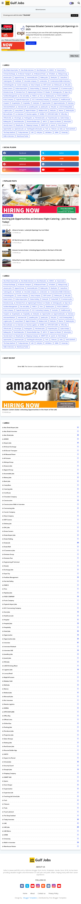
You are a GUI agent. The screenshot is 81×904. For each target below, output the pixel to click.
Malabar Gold (43, 110)
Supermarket (7, 129)
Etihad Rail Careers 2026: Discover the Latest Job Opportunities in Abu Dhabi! (38, 260)
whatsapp (22, 159)
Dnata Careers (7, 88)
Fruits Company (8, 99)
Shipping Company (32, 125)
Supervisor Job (19, 129)
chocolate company (30, 81)
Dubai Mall (54, 88)
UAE (32, 132)
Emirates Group (8, 92)
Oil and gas (17, 118)
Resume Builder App (33, 121)
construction (43, 81)
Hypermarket (46, 103)
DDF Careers (47, 85)
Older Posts (74, 56)
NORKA (42, 114)
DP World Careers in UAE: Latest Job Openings (28, 240)
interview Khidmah (9, 107)
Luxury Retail (19, 110)
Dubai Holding (34, 88)
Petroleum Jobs (40, 118)
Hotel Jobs (36, 103)
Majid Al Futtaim (31, 110)
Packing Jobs (28, 118)
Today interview (23, 132)
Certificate (18, 81)
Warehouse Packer (22, 136)
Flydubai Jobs (50, 96)
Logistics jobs (7, 110)
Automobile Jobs (32, 77)
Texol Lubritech (70, 129)
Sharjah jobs (19, 125)
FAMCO (34, 96)
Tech (46, 129)
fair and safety (24, 96)
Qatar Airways (64, 118)
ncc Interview (19, 114)
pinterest (23, 164)
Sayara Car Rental (55, 121)
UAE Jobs (39, 132)
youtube (61, 170)
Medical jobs (70, 110)
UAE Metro (48, 132)
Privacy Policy (53, 893)
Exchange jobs (57, 92)
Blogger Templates (30, 898)
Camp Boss (63, 77)
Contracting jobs (8, 85)
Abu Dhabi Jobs (41, 70)
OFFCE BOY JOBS (52, 114)
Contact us (41, 893)
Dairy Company (35, 85)
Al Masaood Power (40, 74)
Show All (74, 15)
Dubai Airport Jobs (21, 88)
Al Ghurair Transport (24, 74)
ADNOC (51, 70)
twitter (61, 153)
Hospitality (26, 103)
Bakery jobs (44, 77)
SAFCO (45, 121)
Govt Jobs (55, 99)
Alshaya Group (62, 74)
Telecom (54, 129)
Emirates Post (20, 92)
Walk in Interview (8, 136)
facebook (22, 153)
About (32, 893)
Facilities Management (10, 96)
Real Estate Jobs (19, 121)
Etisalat (47, 92)
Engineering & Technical (35, 92)
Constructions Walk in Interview (60, 81)
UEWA (56, 132)
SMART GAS (44, 125)
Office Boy (64, 114)
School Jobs (67, 121)
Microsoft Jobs (7, 114)
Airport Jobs (61, 70)
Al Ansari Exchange (9, 74)
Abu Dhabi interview (27, 70)
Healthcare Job (65, 99)
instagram (22, 170)
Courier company (22, 85)
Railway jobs (7, 121)
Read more (31, 43)
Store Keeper (62, 125)
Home (25, 893)
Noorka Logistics (31, 114)
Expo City (68, 92)
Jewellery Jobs (33, 107)
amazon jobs (7, 77)
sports (53, 125)
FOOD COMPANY (62, 96)
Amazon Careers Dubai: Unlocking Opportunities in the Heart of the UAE (37, 250)
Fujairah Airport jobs (22, 99)
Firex (41, 96)
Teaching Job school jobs (34, 129)
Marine (61, 110)
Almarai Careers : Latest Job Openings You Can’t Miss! (30, 230)
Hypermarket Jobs (59, 103)
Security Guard (8, 125)
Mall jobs (53, 110)
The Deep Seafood (9, 132)
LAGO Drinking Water (66, 107)
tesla (61, 129)
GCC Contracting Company (40, 99)
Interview (70, 103)
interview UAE (22, 107)
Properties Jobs (52, 118)
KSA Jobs (53, 107)
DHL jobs (68, 85)
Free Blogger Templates (57, 898)
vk (61, 164)
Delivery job (58, 85)
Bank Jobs (54, 77)
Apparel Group (19, 77)
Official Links (7, 118)
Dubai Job (45, 88)
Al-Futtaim (52, 74)
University (64, 132)
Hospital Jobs (16, 103)
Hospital (6, 103)
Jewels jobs (44, 107)
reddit (61, 159)
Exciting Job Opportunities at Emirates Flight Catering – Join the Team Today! (39, 220)
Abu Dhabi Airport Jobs (10, 70)
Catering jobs (7, 81)
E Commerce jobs (66, 88)
